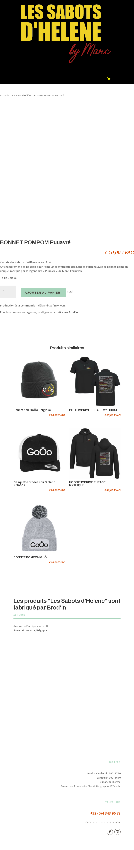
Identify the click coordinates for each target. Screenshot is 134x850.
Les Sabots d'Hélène (21, 95)
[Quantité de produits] (8, 292)
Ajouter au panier (42, 292)
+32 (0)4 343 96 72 (105, 813)
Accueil (4, 95)
